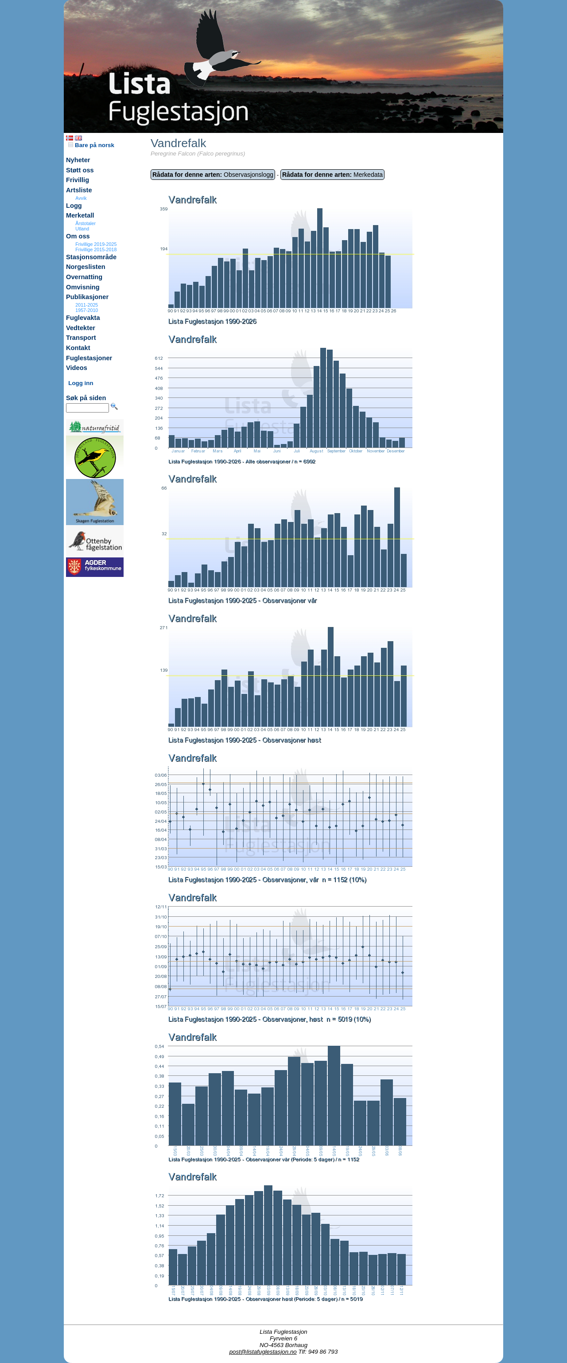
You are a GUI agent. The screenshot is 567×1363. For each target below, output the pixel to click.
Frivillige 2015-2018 (96, 249)
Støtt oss (80, 170)
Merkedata (332, 174)
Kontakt (78, 347)
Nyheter (78, 160)
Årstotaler (85, 223)
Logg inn (80, 383)
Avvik (80, 198)
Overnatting (84, 276)
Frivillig (77, 179)
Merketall (80, 215)
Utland (82, 228)
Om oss (78, 236)
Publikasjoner (87, 296)
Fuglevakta (83, 317)
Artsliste (79, 190)
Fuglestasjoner (89, 358)
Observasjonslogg (212, 174)
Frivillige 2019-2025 (96, 244)
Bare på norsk (91, 145)
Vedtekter (80, 327)
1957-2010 (86, 310)
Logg (74, 205)
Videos (76, 367)
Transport (81, 337)
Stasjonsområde (91, 257)
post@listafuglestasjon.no (263, 1351)
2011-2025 (86, 305)
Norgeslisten (85, 266)
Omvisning (83, 287)
